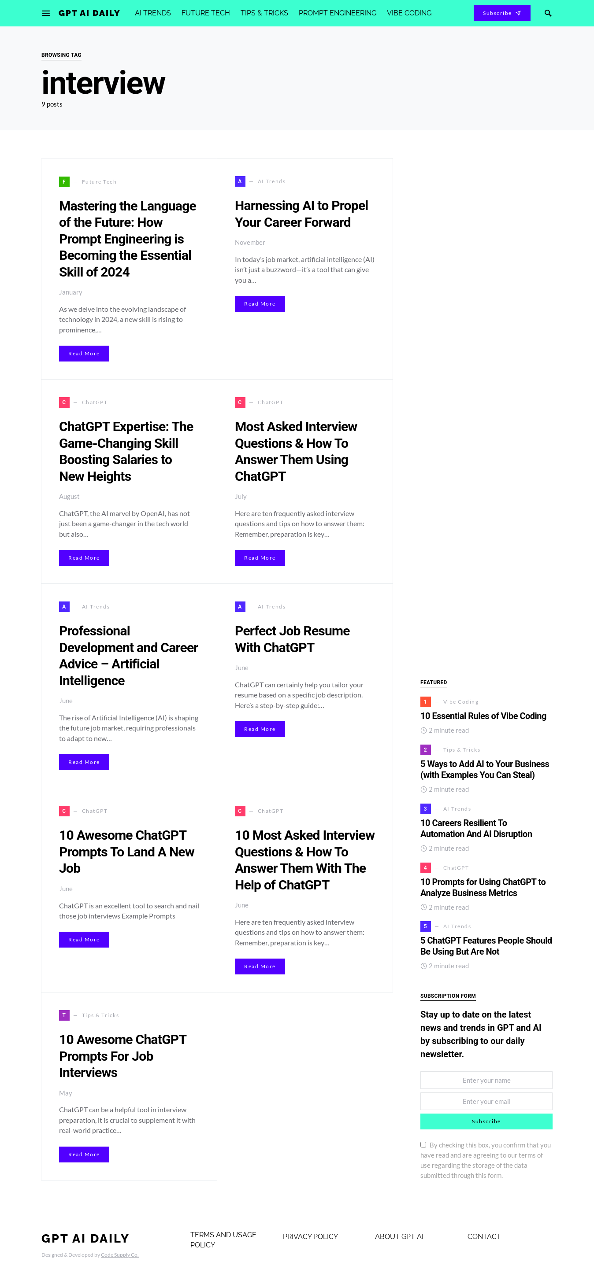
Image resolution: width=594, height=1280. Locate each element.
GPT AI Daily (90, 13)
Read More (84, 353)
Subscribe (502, 13)
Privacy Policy (310, 1236)
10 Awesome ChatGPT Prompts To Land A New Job (126, 851)
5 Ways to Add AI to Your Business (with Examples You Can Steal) (484, 769)
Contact (484, 1236)
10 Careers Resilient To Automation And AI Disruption (476, 828)
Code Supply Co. (120, 1254)
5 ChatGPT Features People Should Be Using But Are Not (486, 946)
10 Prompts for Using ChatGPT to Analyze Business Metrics (483, 887)
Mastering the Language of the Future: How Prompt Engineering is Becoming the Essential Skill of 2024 (127, 239)
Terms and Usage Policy (223, 1240)
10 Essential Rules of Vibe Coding (484, 716)
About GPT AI (399, 1236)
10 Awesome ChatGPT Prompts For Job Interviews (122, 1056)
